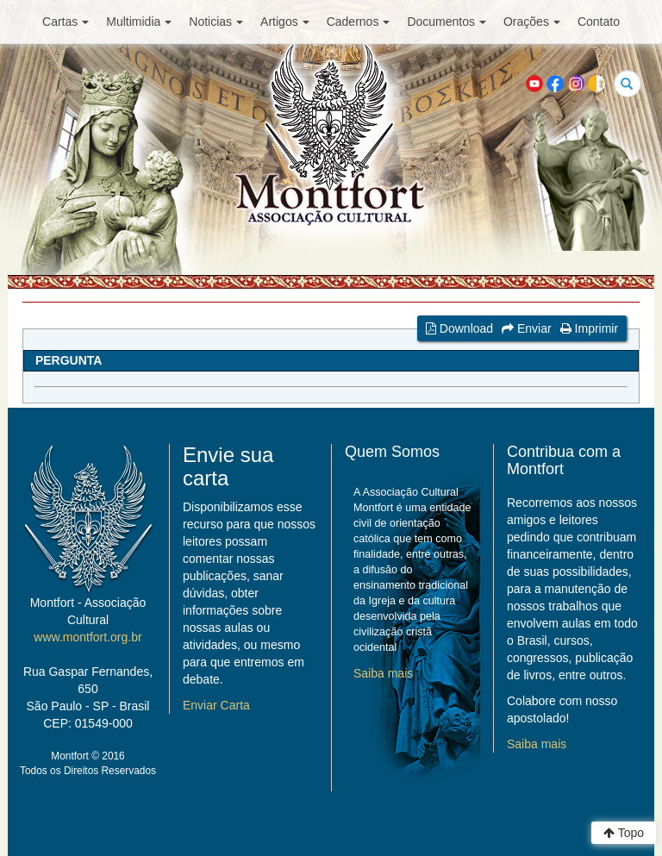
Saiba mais (383, 673)
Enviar (527, 328)
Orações (531, 21)
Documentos (446, 21)
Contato (599, 21)
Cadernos (358, 21)
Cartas (65, 21)
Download (459, 328)
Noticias (216, 21)
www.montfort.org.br (87, 637)
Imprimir (589, 328)
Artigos (284, 21)
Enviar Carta (216, 705)
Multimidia (139, 21)
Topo (623, 833)
